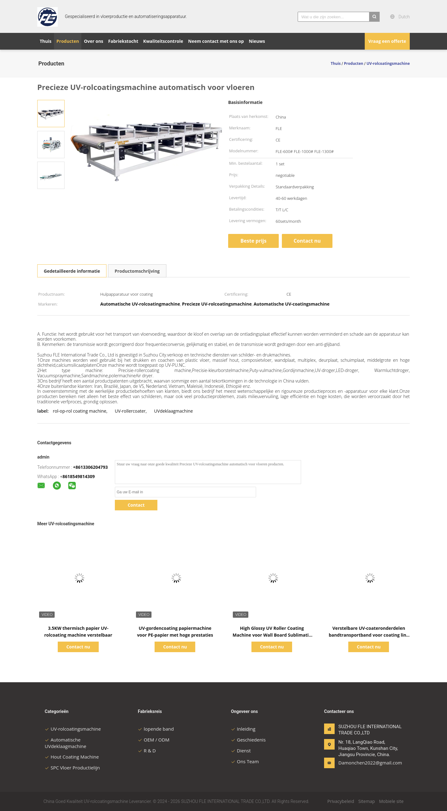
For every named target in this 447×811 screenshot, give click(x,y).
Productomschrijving (137, 271)
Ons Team (245, 761)
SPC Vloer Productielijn (72, 767)
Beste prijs (254, 240)
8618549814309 (78, 476)
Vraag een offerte (387, 41)
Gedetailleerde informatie (72, 271)
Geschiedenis (248, 740)
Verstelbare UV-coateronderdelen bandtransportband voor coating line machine (369, 635)
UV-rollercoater (130, 411)
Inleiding (243, 729)
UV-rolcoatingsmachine (73, 729)
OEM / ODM (153, 740)
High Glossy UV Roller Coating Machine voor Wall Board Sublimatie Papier (272, 635)
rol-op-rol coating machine (79, 411)
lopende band (156, 729)
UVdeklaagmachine (173, 411)
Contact (136, 505)
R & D (147, 750)
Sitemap (366, 801)
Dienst (241, 750)
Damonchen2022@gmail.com (357, 762)
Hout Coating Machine (72, 757)
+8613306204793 (90, 467)
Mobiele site (391, 801)
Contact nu (307, 240)
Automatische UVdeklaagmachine (65, 743)
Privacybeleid (340, 801)
